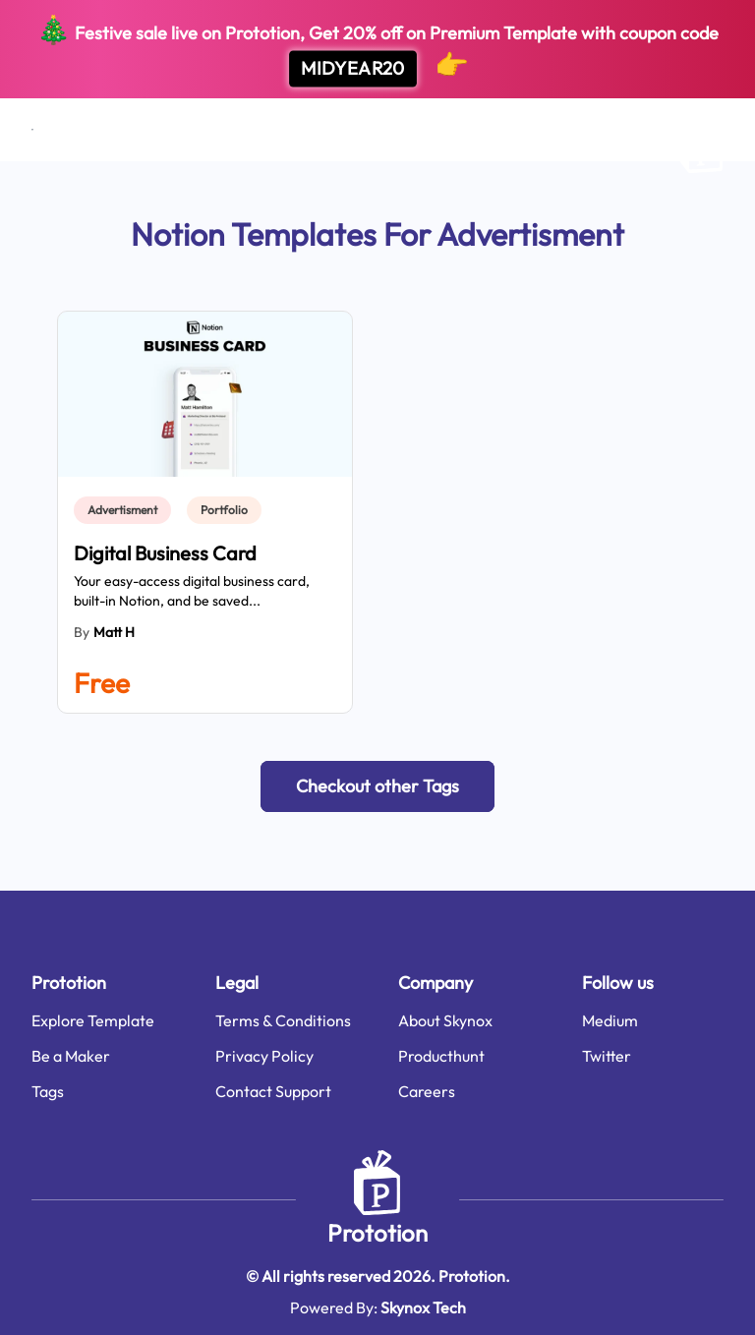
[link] (126, 510)
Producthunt (441, 1056)
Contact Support (273, 1091)
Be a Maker (70, 1056)
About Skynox (445, 1020)
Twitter (606, 1056)
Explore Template (92, 1020)
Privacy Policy (264, 1056)
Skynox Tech (423, 1307)
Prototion (377, 1233)
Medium (610, 1020)
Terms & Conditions (283, 1020)
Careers (426, 1091)
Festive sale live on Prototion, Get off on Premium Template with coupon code (377, 49)
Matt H (114, 632)
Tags (47, 1091)
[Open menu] (32, 129)
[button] (377, 786)
